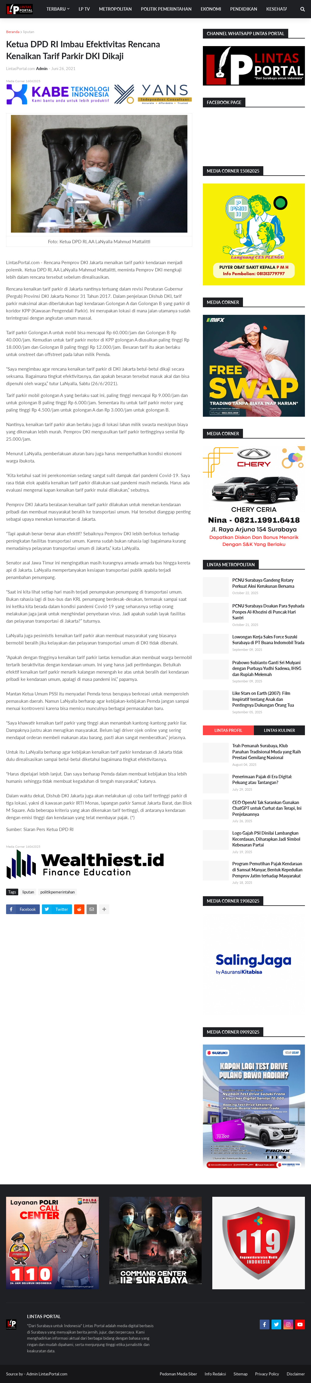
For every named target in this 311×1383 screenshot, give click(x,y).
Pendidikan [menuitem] (243, 9)
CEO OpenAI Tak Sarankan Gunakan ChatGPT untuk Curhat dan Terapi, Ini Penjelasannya (267, 808)
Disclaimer (296, 1373)
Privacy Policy (267, 1373)
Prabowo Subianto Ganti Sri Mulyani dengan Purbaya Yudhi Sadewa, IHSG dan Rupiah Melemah (266, 668)
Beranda (12, 31)
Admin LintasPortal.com (46, 1373)
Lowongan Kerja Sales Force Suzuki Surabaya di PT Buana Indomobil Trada (268, 639)
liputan (28, 31)
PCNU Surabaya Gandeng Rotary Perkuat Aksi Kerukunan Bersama (263, 583)
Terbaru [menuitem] (56, 9)
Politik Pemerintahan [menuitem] (166, 9)
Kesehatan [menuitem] (278, 9)
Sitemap (241, 1373)
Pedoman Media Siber (178, 1373)
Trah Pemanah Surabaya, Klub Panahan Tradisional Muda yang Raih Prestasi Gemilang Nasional (266, 751)
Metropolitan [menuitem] (115, 9)
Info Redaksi (215, 1373)
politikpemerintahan (57, 892)
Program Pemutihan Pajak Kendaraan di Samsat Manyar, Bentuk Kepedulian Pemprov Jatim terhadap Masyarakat (267, 869)
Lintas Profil (228, 730)
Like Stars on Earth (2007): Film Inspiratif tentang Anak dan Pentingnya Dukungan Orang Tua (263, 699)
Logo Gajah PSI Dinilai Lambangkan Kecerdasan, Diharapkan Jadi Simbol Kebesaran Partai (266, 838)
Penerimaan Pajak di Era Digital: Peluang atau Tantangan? (262, 779)
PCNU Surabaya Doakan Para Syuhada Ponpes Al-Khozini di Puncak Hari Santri (268, 611)
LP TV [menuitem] (84, 9)
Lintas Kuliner (279, 730)
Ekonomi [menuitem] (211, 9)
